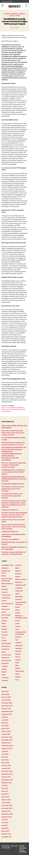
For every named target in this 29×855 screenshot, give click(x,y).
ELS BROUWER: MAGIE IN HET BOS (13, 484)
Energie (4, 620)
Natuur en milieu (20, 579)
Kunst (3, 675)
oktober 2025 (6, 708)
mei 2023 (5, 791)
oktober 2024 (6, 743)
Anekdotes (5, 568)
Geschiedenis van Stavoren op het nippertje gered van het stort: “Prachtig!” (13, 489)
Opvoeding (19, 596)
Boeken (4, 586)
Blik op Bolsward (7, 583)
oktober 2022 (6, 811)
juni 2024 (5, 754)
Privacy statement (22, 851)
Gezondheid (6, 646)
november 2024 (7, 740)
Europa (4, 626)
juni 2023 (5, 788)
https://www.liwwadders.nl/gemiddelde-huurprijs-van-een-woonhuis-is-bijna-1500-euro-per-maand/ (14, 409)
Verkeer (18, 654)
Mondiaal (18, 574)
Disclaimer (22, 848)
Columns (5, 592)
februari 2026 (6, 697)
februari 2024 (6, 765)
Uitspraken (19, 645)
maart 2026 (5, 694)
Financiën (14, 13)
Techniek (18, 642)
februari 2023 (6, 800)
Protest (17, 620)
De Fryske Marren (7, 603)
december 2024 (7, 737)
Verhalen (18, 651)
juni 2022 (5, 822)
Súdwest (18, 637)
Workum (18, 677)
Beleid (4, 576)
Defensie (5, 606)
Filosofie (4, 632)
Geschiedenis (6, 643)
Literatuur (18, 565)
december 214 (6, 837)
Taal (16, 640)
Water (17, 662)
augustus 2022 (7, 817)
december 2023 (7, 771)
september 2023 (7, 780)
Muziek (17, 576)
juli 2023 (5, 785)
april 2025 (5, 725)
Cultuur (4, 600)
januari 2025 (6, 734)
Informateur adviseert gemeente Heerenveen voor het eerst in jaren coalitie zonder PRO (13, 433)
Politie (17, 610)
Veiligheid (18, 648)
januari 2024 (6, 768)
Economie (7, 13)
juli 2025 (5, 717)
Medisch (18, 571)
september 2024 (7, 745)
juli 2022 (5, 820)
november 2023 (7, 774)
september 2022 (7, 814)
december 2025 (7, 703)
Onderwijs (21, 13)
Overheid (18, 599)
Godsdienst (5, 649)
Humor (4, 652)
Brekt (8, 846)
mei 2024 (5, 757)
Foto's (3, 638)
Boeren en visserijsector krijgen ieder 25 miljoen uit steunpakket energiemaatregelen (14, 465)
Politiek (17, 613)
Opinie (17, 593)
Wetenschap (19, 671)
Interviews (5, 663)
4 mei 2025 (15, 27)
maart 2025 (5, 728)
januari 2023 (6, 802)
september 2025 (7, 711)
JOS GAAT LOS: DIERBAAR (10, 539)
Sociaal (12, 15)
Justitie (4, 669)
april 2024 (5, 760)
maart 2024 (5, 763)
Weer (17, 665)
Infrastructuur (6, 655)
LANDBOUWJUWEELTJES (10, 531)
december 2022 (7, 805)
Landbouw (5, 677)
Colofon (21, 846)
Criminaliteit (6, 598)
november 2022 (7, 808)
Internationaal (6, 660)
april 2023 (5, 794)
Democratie (5, 609)
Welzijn (17, 668)
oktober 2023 (6, 777)
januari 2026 (6, 700)
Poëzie (17, 607)
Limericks (5, 680)
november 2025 (7, 706)
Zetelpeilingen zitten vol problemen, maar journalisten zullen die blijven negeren (13, 472)
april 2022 (5, 828)
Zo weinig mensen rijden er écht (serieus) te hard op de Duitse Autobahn (12, 496)
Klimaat (4, 672)
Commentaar (6, 595)
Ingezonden (5, 657)
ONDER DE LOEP (20, 585)
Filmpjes (4, 629)
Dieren (4, 612)
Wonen (17, 15)
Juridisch (5, 666)
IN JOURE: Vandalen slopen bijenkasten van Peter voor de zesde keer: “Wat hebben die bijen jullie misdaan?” (14, 515)
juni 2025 (5, 720)
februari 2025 (6, 731)
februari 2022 (6, 834)
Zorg (16, 680)
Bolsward (5, 589)
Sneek (17, 623)
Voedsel (18, 660)
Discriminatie (6, 615)
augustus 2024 (7, 748)
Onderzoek (19, 591)
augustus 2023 (7, 782)
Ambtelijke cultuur (8, 565)
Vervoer (18, 657)
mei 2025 (5, 723)
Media (17, 568)
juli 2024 (5, 751)
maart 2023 (5, 797)
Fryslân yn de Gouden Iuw (10, 510)
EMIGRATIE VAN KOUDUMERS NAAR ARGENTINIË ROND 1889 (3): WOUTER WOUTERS (14, 479)
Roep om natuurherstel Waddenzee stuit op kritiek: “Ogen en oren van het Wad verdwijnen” (14, 527)
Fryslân (4, 640)
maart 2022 (5, 831)
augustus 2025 (7, 714)
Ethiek (4, 623)
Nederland (18, 582)
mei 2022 (5, 825)
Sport (17, 629)
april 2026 (5, 691)
